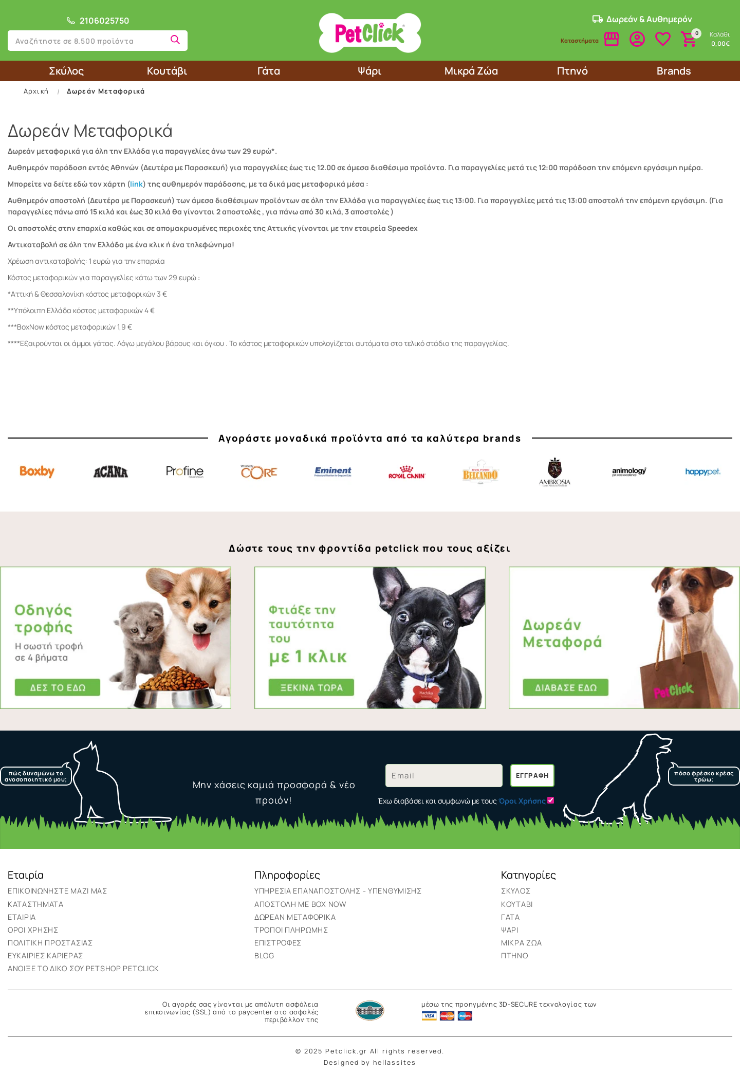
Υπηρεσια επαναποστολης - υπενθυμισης (338, 891)
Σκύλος (66, 71)
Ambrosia (555, 472)
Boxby (36, 472)
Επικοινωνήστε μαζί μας (57, 891)
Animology (628, 472)
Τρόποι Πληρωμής (291, 930)
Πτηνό (572, 71)
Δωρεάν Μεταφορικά (106, 91)
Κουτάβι (167, 71)
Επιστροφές (278, 943)
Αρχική (36, 91)
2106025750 (98, 20)
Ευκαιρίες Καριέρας (45, 955)
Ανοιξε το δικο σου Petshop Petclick (83, 968)
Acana (111, 472)
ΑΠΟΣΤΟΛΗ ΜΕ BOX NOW (300, 904)
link (136, 184)
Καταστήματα (36, 904)
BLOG (264, 955)
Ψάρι (370, 71)
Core (259, 472)
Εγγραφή (532, 775)
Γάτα (268, 71)
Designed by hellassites (370, 1062)
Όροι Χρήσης (33, 930)
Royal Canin (406, 472)
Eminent (332, 472)
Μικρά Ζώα (471, 71)
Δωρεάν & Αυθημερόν (642, 19)
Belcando (480, 472)
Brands (674, 71)
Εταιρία (22, 917)
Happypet (702, 472)
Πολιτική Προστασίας (50, 943)
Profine (184, 472)
